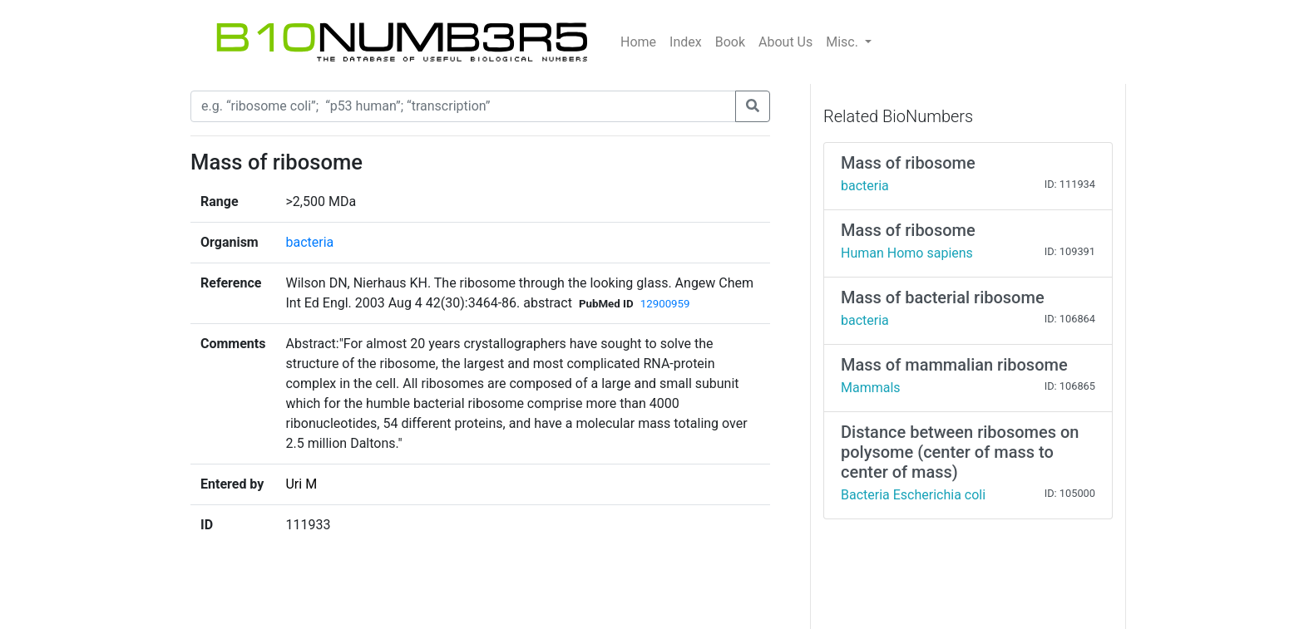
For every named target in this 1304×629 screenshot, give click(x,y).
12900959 (665, 303)
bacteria (309, 242)
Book (730, 42)
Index (685, 42)
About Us (785, 42)
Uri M (301, 484)
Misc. (844, 42)
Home (638, 42)
